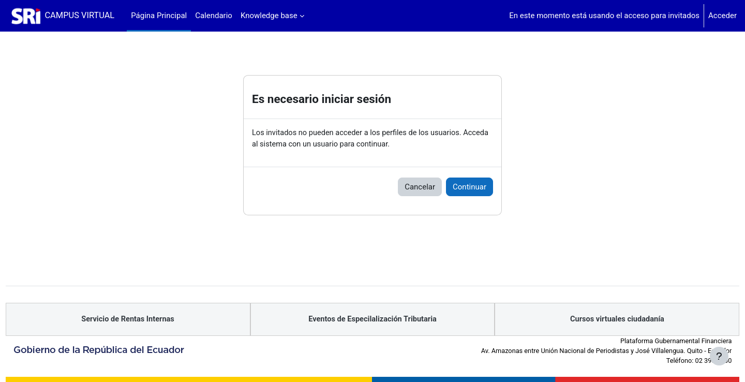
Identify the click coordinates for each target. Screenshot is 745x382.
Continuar (469, 187)
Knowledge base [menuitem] (269, 15)
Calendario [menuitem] (213, 15)
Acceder (722, 15)
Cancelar (420, 187)
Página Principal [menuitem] (159, 15)
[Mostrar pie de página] (719, 356)
